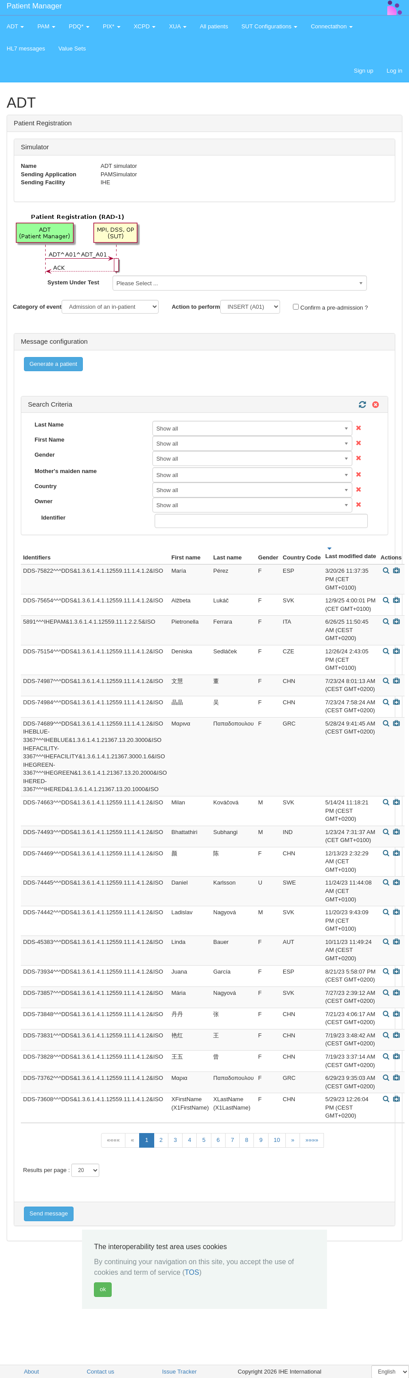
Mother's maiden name (66, 471)
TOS (192, 1272)
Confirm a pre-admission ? (330, 307)
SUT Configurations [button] (270, 26)
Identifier (53, 517)
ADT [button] (15, 26)
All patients (214, 26)
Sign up (363, 70)
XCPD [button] (145, 26)
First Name (49, 439)
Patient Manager (34, 6)
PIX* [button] (112, 26)
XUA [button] (178, 26)
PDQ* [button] (79, 26)
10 (277, 1140)
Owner (43, 501)
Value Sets (72, 48)
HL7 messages (26, 48)
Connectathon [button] (332, 26)
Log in (394, 70)
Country (46, 486)
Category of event (37, 306)
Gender (45, 454)
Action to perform (195, 306)
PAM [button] (46, 26)
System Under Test (73, 282)
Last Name (49, 424)
